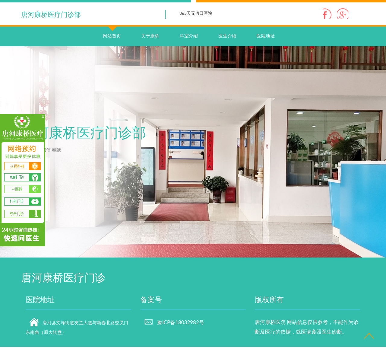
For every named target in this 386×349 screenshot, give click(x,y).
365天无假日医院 (195, 13)
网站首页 (111, 32)
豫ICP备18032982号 (174, 325)
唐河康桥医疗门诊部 (51, 14)
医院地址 (266, 38)
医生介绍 (227, 38)
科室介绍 (189, 38)
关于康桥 (150, 38)
